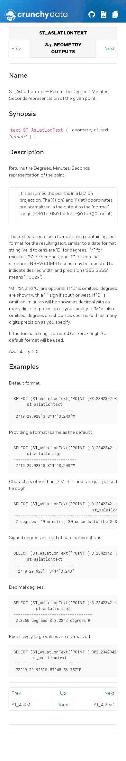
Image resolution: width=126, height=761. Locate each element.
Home (63, 705)
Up (63, 693)
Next (109, 48)
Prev (17, 48)
